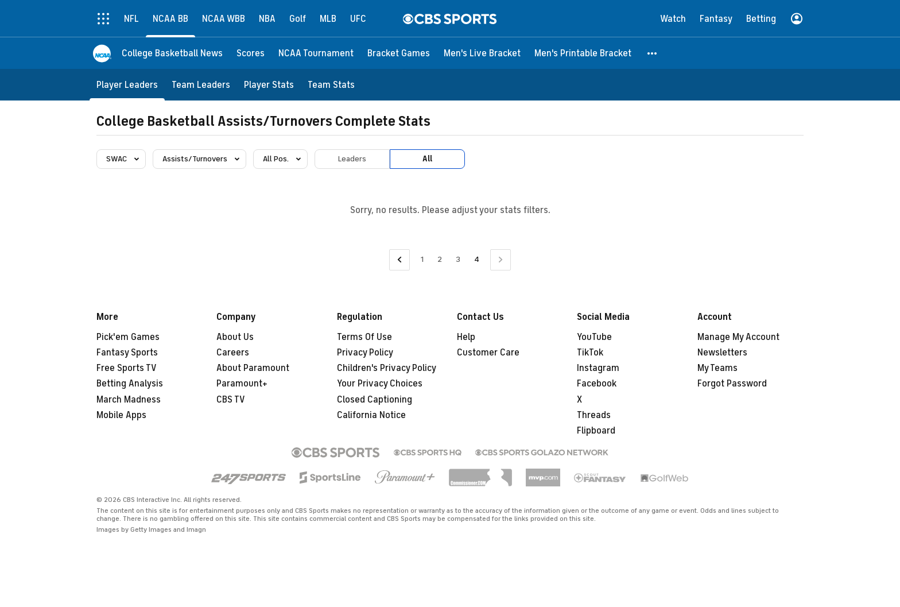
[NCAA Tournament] (315, 53)
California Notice (371, 415)
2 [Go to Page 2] (439, 259)
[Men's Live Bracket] (482, 53)
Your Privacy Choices (379, 383)
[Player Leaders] (127, 84)
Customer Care (488, 352)
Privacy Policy (365, 352)
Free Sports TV (126, 368)
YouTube (594, 337)
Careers (232, 352)
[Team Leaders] (201, 84)
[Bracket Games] (398, 53)
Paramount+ (241, 383)
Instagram (598, 368)
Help (466, 337)
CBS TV (230, 399)
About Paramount (252, 368)
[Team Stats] (331, 84)
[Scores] (250, 53)
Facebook (596, 383)
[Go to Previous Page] (399, 259)
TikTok (590, 352)
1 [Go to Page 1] (422, 259)
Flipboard (596, 430)
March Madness (128, 399)
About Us (235, 337)
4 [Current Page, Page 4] (476, 259)
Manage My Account (738, 337)
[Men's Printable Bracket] (582, 53)
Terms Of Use (364, 337)
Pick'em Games (128, 337)
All (427, 159)
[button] (652, 53)
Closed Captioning (374, 399)
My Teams (717, 368)
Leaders (352, 159)
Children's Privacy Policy (386, 368)
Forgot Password (732, 383)
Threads (594, 415)
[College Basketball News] (172, 53)
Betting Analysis (129, 383)
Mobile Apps (121, 415)
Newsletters (722, 352)
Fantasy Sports (127, 352)
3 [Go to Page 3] (458, 259)
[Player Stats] (269, 84)
